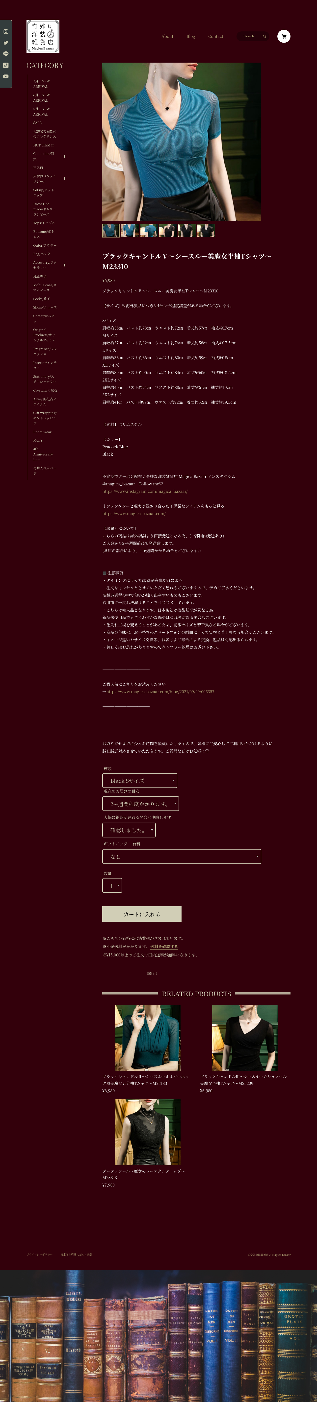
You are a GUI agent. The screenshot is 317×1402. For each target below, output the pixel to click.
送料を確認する (164, 946)
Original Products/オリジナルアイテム (44, 335)
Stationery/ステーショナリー (44, 379)
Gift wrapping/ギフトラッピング (45, 418)
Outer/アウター (44, 245)
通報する (152, 973)
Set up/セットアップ (43, 192)
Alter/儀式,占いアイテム (44, 401)
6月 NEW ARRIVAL (41, 97)
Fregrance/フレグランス (45, 351)
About (167, 36)
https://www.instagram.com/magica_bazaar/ (144, 491)
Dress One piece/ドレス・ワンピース (44, 209)
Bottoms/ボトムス (43, 234)
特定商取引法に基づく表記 (76, 1254)
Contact (215, 36)
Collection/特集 (43, 156)
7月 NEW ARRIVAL (43, 84)
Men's (38, 440)
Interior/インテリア (45, 365)
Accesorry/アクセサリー (45, 265)
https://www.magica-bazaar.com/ (134, 513)
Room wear (42, 431)
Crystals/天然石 (45, 390)
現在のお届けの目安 (121, 791)
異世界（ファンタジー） (44, 179)
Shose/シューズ (45, 307)
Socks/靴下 (41, 298)
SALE (37, 122)
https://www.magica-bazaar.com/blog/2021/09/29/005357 (160, 691)
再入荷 (38, 167)
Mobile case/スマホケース (45, 287)
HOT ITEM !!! (43, 145)
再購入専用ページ (44, 470)
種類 (108, 768)
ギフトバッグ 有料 (122, 844)
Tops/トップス (44, 222)
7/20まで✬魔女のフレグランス (44, 134)
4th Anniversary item (43, 454)
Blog (190, 36)
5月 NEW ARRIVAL (41, 111)
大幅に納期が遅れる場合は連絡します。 (139, 817)
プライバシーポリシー (39, 1254)
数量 (108, 873)
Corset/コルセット (43, 318)
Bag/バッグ (41, 253)
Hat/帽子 (40, 276)
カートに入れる (142, 914)
